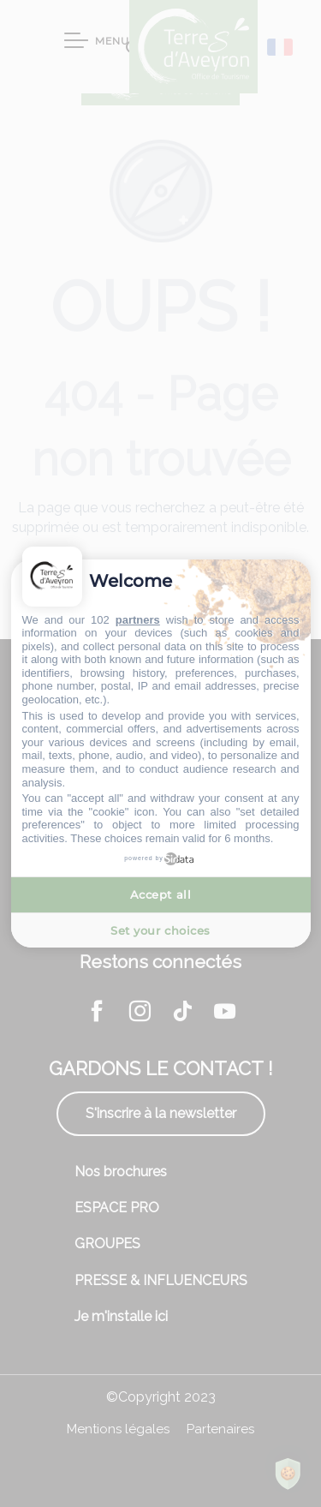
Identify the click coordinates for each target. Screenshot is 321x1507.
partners (138, 619)
